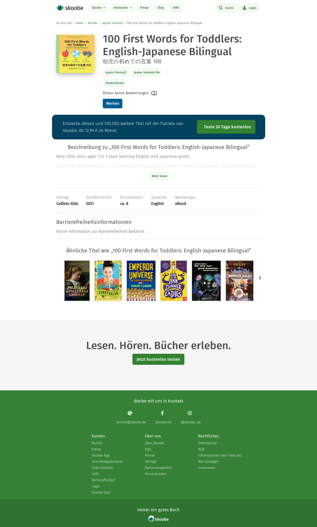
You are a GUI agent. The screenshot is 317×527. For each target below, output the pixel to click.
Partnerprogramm (158, 468)
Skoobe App (101, 455)
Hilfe (176, 8)
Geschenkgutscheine (107, 462)
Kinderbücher (115, 83)
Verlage (151, 462)
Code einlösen (102, 468)
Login (249, 8)
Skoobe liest (101, 492)
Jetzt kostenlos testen (158, 359)
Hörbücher (121, 8)
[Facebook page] (163, 417)
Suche (226, 8)
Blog (161, 8)
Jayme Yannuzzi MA (147, 72)
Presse (150, 455)
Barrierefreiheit (103, 480)
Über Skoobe (154, 443)
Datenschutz (207, 443)
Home (79, 23)
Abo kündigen (208, 462)
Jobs (148, 449)
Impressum (206, 468)
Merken (112, 103)
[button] (260, 278)
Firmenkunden (156, 474)
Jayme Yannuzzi (112, 23)
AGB (201, 449)
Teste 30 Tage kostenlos (227, 126)
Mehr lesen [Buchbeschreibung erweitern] (159, 176)
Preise (144, 8)
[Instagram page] (191, 417)
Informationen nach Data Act (220, 455)
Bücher (97, 8)
